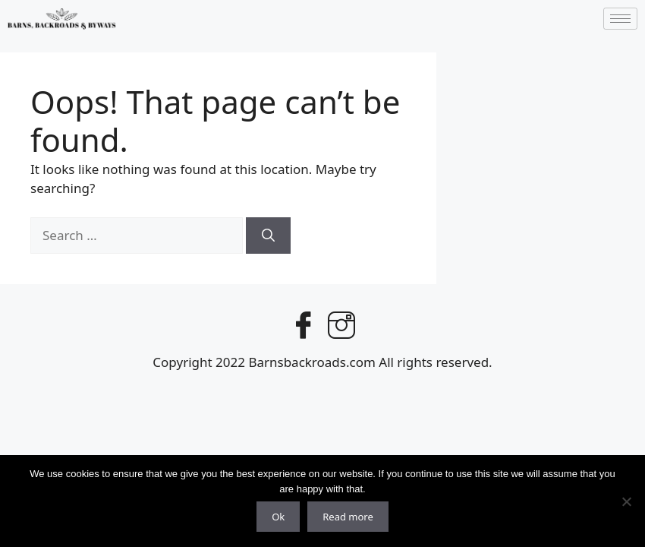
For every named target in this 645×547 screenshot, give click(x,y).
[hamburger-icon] (620, 19)
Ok (278, 516)
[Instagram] (341, 322)
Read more (347, 516)
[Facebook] (303, 322)
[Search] (268, 235)
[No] (626, 501)
